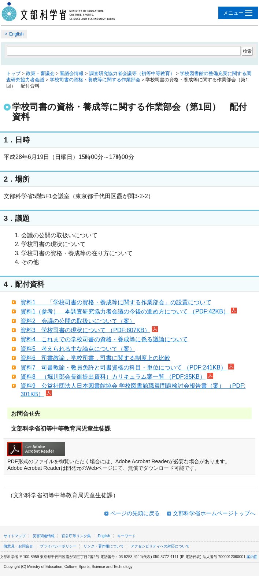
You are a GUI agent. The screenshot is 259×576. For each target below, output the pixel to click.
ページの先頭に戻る (135, 513)
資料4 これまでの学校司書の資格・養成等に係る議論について (104, 339)
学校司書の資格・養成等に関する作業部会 (95, 79)
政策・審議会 (40, 73)
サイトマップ (15, 536)
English (16, 34)
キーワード (126, 536)
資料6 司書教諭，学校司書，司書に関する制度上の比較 (95, 358)
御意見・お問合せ (18, 546)
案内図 (252, 557)
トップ (13, 73)
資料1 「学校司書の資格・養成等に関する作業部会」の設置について (116, 302)
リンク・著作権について (104, 546)
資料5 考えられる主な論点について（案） (78, 349)
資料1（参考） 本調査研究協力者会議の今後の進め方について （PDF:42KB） (129, 311)
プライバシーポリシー (58, 546)
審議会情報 (72, 73)
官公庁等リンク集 (76, 536)
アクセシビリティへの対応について (160, 546)
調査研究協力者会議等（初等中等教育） (132, 73)
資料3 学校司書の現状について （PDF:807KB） (89, 330)
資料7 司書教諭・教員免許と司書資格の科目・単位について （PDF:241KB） (127, 367)
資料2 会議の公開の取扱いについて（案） (78, 321)
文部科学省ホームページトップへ (214, 513)
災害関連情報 (44, 536)
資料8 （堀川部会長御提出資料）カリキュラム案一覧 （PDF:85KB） (117, 377)
